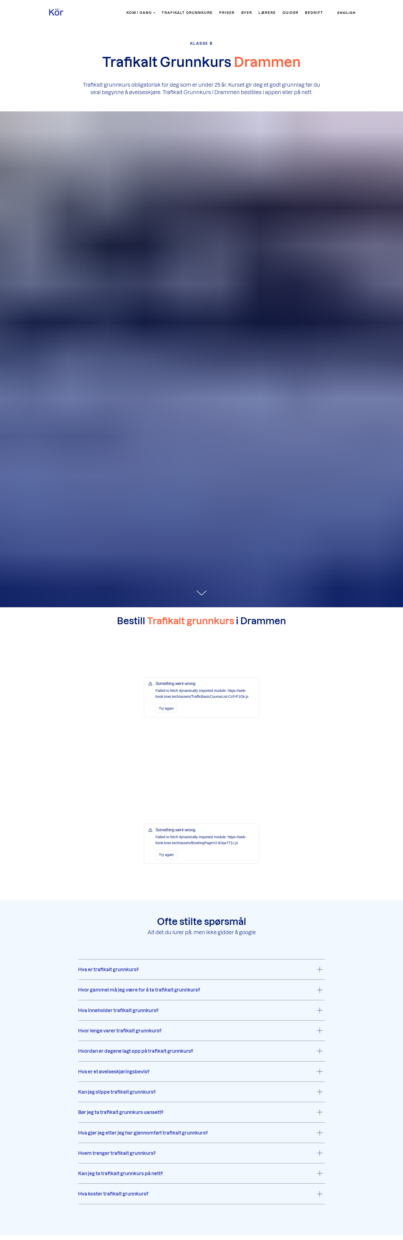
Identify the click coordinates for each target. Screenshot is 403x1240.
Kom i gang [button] (139, 12)
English (346, 13)
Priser (227, 12)
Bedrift (314, 12)
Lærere (267, 12)
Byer (246, 12)
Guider (290, 12)
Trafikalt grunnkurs (187, 12)
